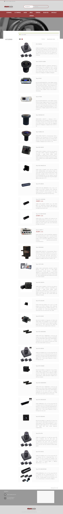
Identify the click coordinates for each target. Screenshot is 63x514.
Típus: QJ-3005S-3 (41, 229)
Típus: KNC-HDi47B (41, 147)
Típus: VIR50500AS (41, 247)
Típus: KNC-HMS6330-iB (42, 165)
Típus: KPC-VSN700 (41, 451)
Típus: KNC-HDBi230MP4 (43, 382)
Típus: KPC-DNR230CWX (42, 399)
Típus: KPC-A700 (40, 433)
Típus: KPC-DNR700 (41, 348)
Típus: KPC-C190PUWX (42, 199)
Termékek (7, 46)
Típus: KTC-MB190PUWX (43, 213)
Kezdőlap (28, 23)
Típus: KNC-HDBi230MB (42, 331)
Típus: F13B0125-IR (41, 131)
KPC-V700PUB (40, 44)
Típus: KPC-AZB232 (41, 183)
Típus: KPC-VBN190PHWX (43, 469)
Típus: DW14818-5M (41, 115)
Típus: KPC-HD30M (41, 316)
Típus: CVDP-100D (41, 264)
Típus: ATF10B (40, 96)
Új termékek (8, 48)
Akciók (6, 42)
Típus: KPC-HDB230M (42, 416)
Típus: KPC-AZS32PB (41, 300)
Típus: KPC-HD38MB (41, 365)
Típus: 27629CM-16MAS (42, 61)
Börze (6, 44)
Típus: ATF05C (40, 78)
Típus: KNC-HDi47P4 (41, 282)
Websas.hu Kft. (39, 511)
